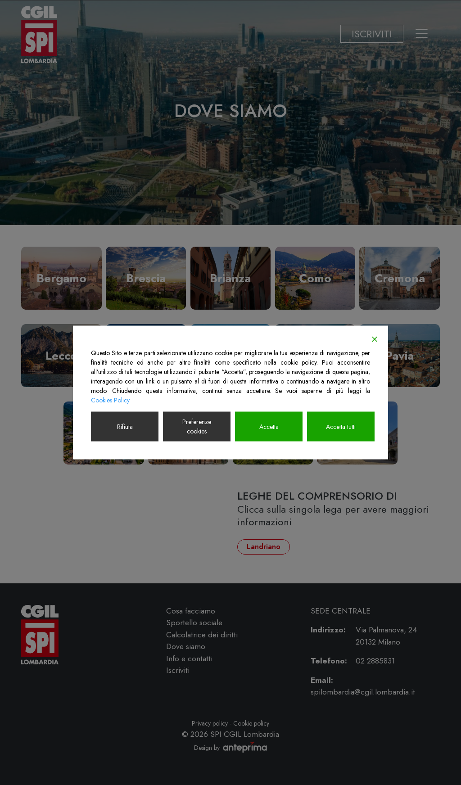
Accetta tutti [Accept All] (341, 426)
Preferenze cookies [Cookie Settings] (196, 426)
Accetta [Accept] (269, 426)
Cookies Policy (110, 400)
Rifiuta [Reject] (125, 426)
